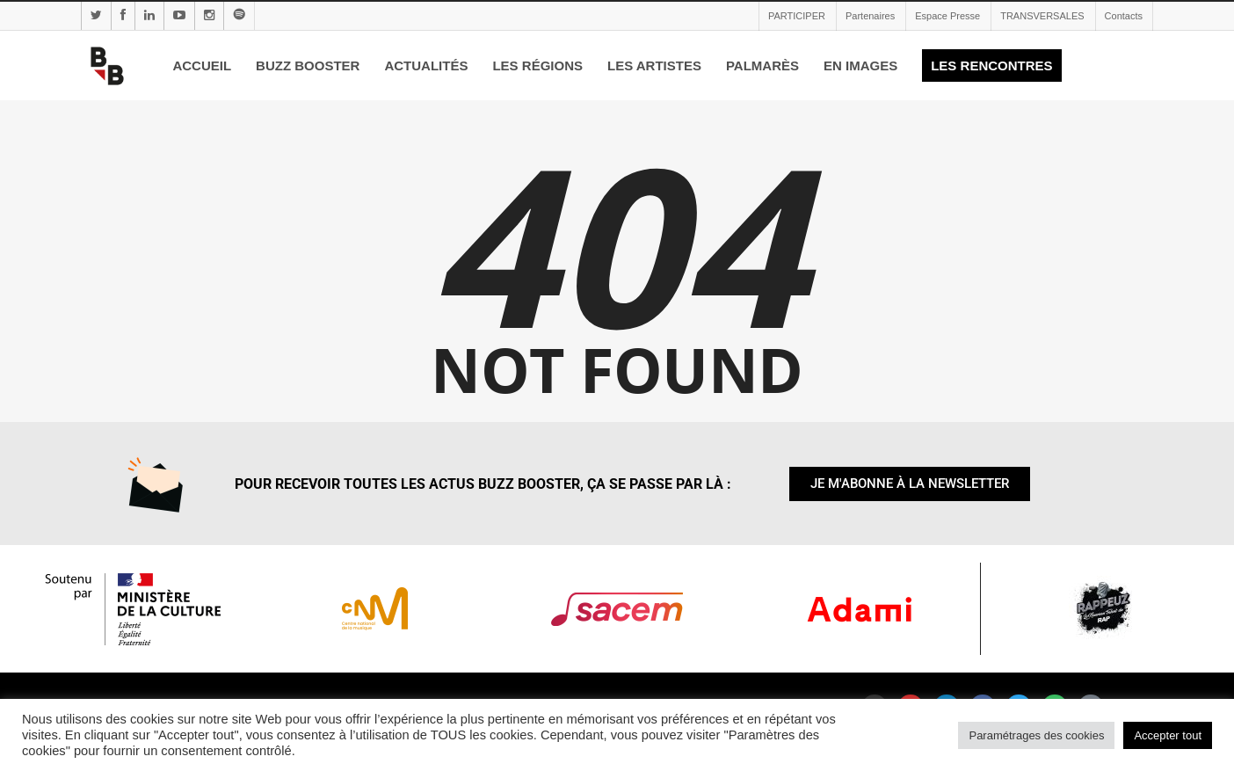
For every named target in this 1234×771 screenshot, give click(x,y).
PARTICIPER (796, 16)
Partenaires (870, 16)
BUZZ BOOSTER (307, 65)
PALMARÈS (762, 65)
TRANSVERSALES (1042, 16)
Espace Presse (947, 16)
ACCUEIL (201, 65)
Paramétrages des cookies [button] (1036, 735)
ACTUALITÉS (426, 65)
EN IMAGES (860, 65)
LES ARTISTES (654, 65)
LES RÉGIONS (537, 65)
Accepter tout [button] (1167, 735)
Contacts (1124, 16)
